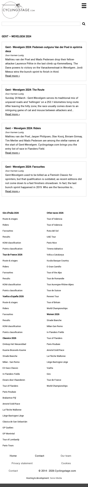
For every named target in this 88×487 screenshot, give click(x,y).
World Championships (57, 308)
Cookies (66, 463)
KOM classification (12, 242)
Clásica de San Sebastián (15, 421)
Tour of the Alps (54, 272)
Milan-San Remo (55, 326)
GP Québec (8, 427)
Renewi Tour (53, 296)
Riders (6, 224)
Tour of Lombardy (11, 439)
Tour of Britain (53, 302)
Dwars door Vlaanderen (14, 379)
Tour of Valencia (54, 218)
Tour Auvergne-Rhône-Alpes (60, 284)
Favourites (8, 230)
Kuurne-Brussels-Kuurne (14, 350)
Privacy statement (22, 463)
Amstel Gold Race (11, 403)
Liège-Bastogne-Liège (13, 415)
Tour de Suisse (54, 290)
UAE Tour (51, 236)
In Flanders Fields (11, 373)
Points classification (12, 248)
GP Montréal (9, 433)
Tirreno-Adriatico (55, 248)
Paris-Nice (52, 242)
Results (6, 236)
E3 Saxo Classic (10, 367)
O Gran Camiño (54, 266)
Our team (66, 455)
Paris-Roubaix (9, 391)
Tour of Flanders (10, 385)
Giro (49, 373)
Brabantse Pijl (9, 397)
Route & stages (10, 218)
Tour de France (54, 379)
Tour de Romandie (55, 278)
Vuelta (50, 367)
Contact (13, 470)
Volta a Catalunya (55, 254)
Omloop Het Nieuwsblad (14, 344)
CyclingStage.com (20, 10)
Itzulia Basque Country (58, 260)
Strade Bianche (10, 355)
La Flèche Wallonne (12, 409)
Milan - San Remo (11, 361)
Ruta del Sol (52, 230)
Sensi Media (56, 478)
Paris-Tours (8, 445)
